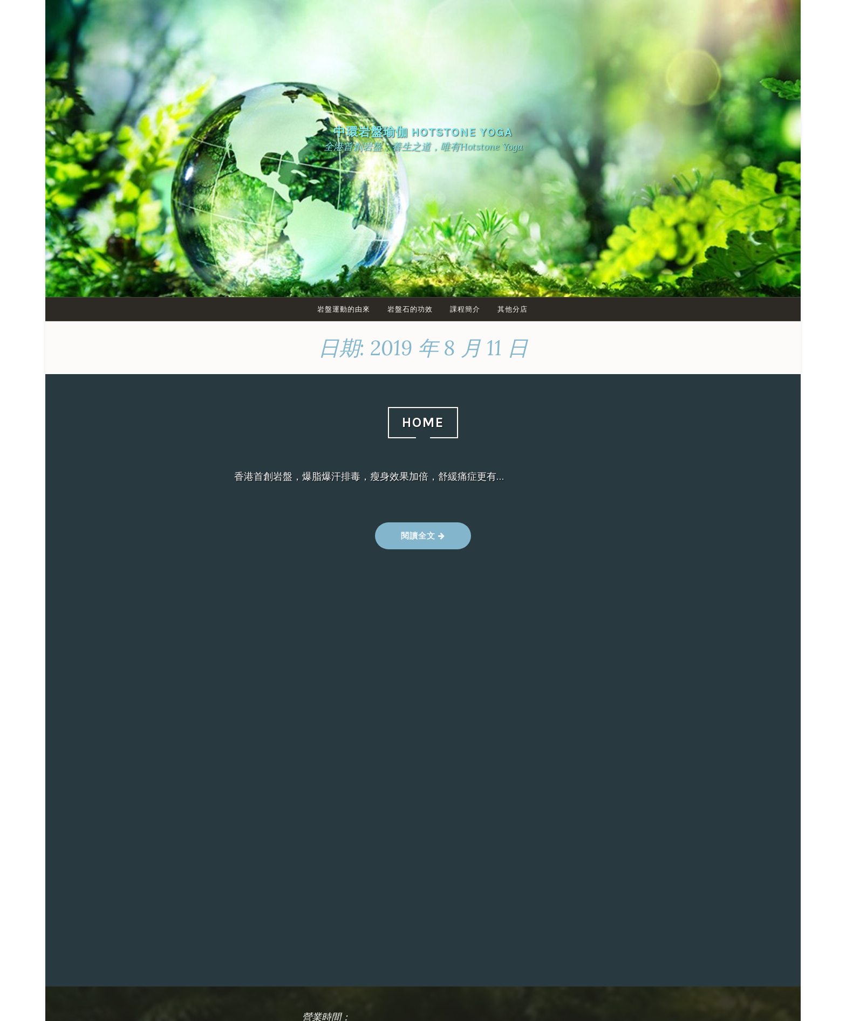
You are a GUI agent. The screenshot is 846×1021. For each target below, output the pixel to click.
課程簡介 (466, 309)
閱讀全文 (423, 539)
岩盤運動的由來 (342, 309)
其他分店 (515, 309)
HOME (423, 422)
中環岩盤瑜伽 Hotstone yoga (423, 132)
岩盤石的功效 (410, 309)
